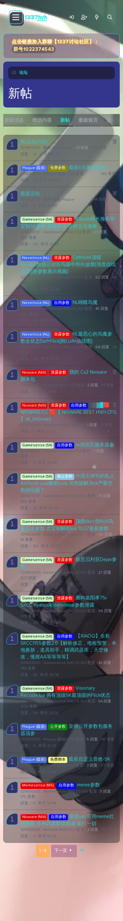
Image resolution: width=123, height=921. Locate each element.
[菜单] (16, 17)
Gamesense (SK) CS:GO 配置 (69, 496)
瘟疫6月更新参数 (87, 167)
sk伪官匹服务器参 (94, 444)
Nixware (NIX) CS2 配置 (63, 385)
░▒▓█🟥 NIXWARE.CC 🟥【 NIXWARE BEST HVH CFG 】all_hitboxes (68, 412)
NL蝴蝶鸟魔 (85, 302)
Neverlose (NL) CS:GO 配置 (67, 278)
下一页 (64, 851)
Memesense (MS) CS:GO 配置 (70, 792)
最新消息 (14, 120)
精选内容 (42, 120)
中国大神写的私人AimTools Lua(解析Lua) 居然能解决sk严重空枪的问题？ (67, 483)
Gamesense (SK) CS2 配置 (66, 232)
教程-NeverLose (58, 148)
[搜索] (109, 17)
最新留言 (88, 120)
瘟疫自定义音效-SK (89, 759)
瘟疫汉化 (30, 193)
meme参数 (88, 785)
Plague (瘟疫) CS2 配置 (63, 174)
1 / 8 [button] (43, 851)
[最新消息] (96, 17)
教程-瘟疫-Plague (59, 200)
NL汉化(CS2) (33, 141)
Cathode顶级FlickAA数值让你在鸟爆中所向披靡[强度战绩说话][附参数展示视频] (68, 264)
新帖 (65, 120)
